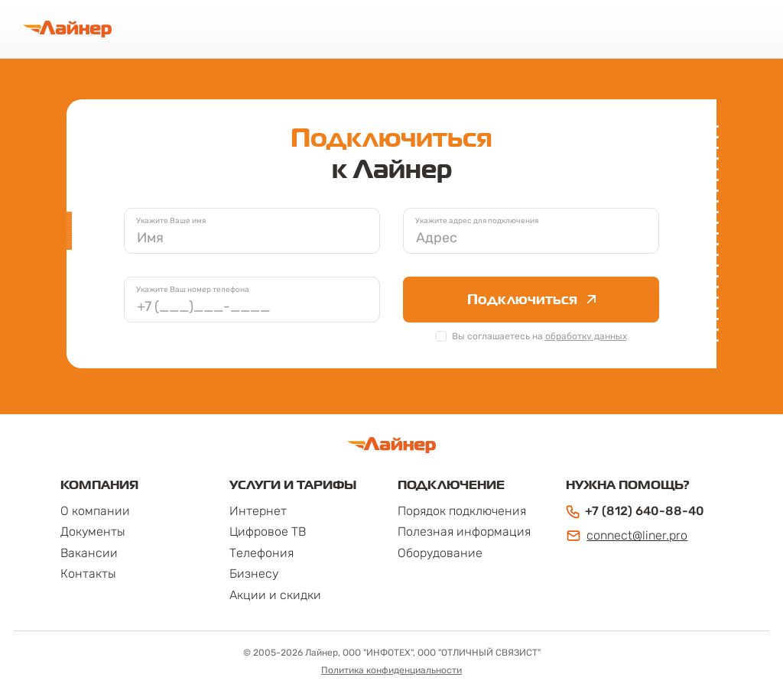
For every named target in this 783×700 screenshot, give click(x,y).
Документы (92, 531)
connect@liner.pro (626, 535)
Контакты (88, 573)
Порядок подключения (462, 511)
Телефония (261, 553)
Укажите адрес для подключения (476, 220)
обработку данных (586, 336)
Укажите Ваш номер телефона (192, 289)
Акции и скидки (275, 595)
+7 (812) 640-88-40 (635, 511)
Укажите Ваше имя (171, 220)
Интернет (258, 511)
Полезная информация (464, 531)
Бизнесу (253, 573)
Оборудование (440, 553)
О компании (95, 511)
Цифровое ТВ (267, 531)
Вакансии (89, 553)
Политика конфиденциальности (391, 670)
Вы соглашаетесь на (539, 336)
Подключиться (531, 299)
